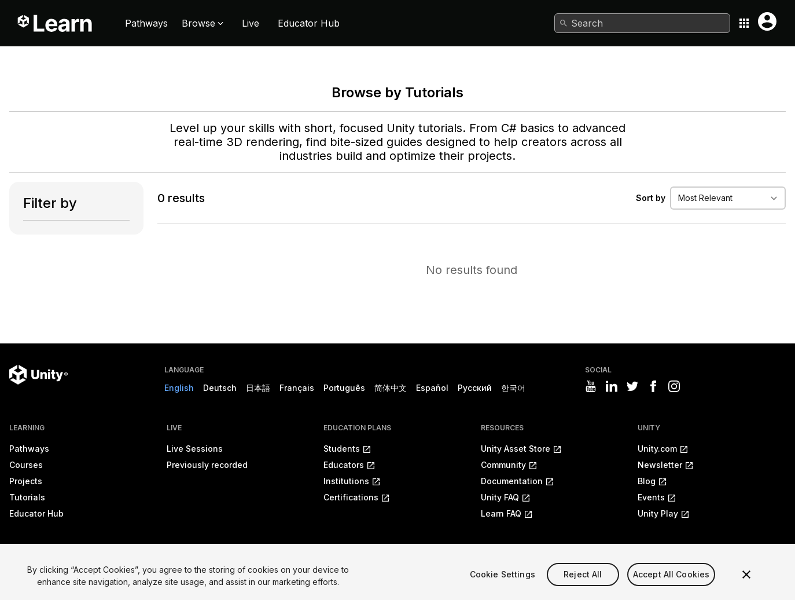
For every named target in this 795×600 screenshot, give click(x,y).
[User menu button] (767, 21)
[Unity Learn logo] (55, 23)
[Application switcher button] (744, 23)
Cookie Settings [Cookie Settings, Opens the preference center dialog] (502, 588)
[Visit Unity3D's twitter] (632, 386)
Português (344, 388)
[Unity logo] (38, 374)
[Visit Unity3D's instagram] (674, 386)
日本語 (258, 388)
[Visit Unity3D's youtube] (591, 386)
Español (432, 388)
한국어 (513, 388)
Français (296, 388)
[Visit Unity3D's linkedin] (611, 386)
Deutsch (220, 388)
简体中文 (390, 388)
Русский (475, 388)
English (179, 388)
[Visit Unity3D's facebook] (653, 386)
